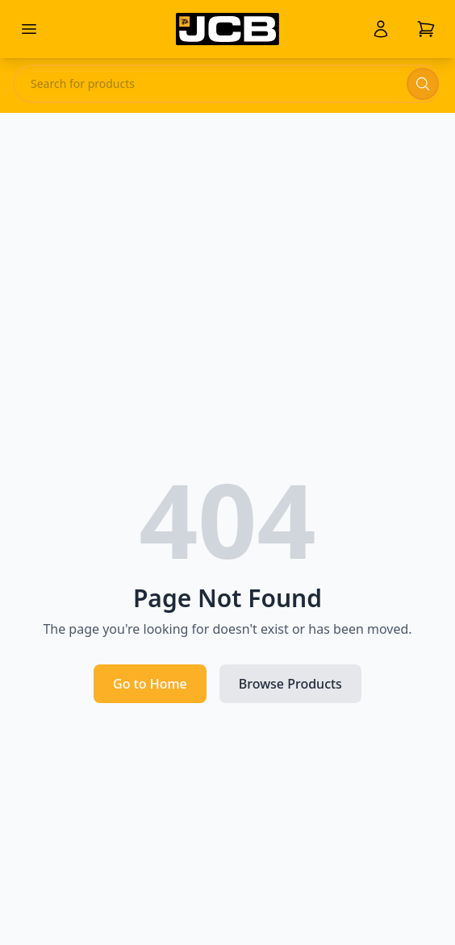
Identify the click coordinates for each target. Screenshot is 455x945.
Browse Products (290, 684)
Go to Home (150, 684)
